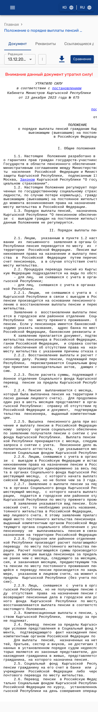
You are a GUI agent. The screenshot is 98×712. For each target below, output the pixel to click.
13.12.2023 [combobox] (18, 59)
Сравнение (82, 59)
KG (67, 7)
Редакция (15, 54)
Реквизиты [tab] (45, 44)
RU (85, 7)
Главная (11, 24)
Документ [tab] (17, 44)
